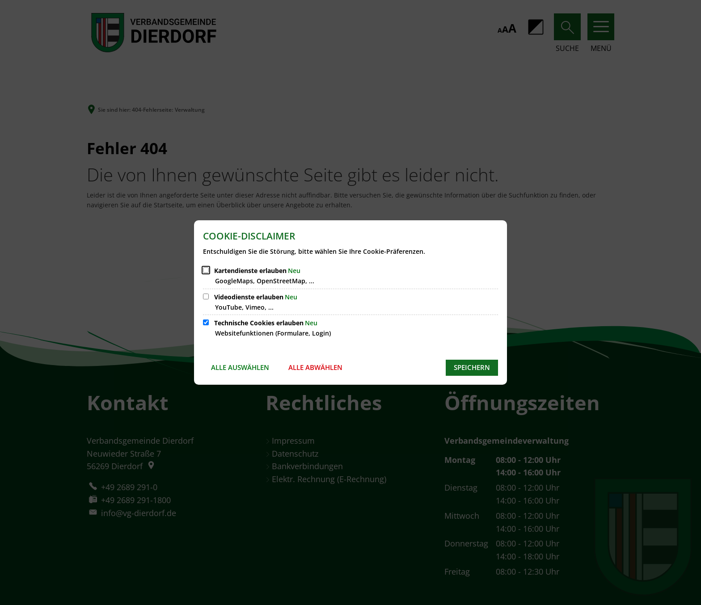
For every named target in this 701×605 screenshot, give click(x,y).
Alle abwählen (315, 367)
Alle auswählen (240, 367)
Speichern (472, 367)
